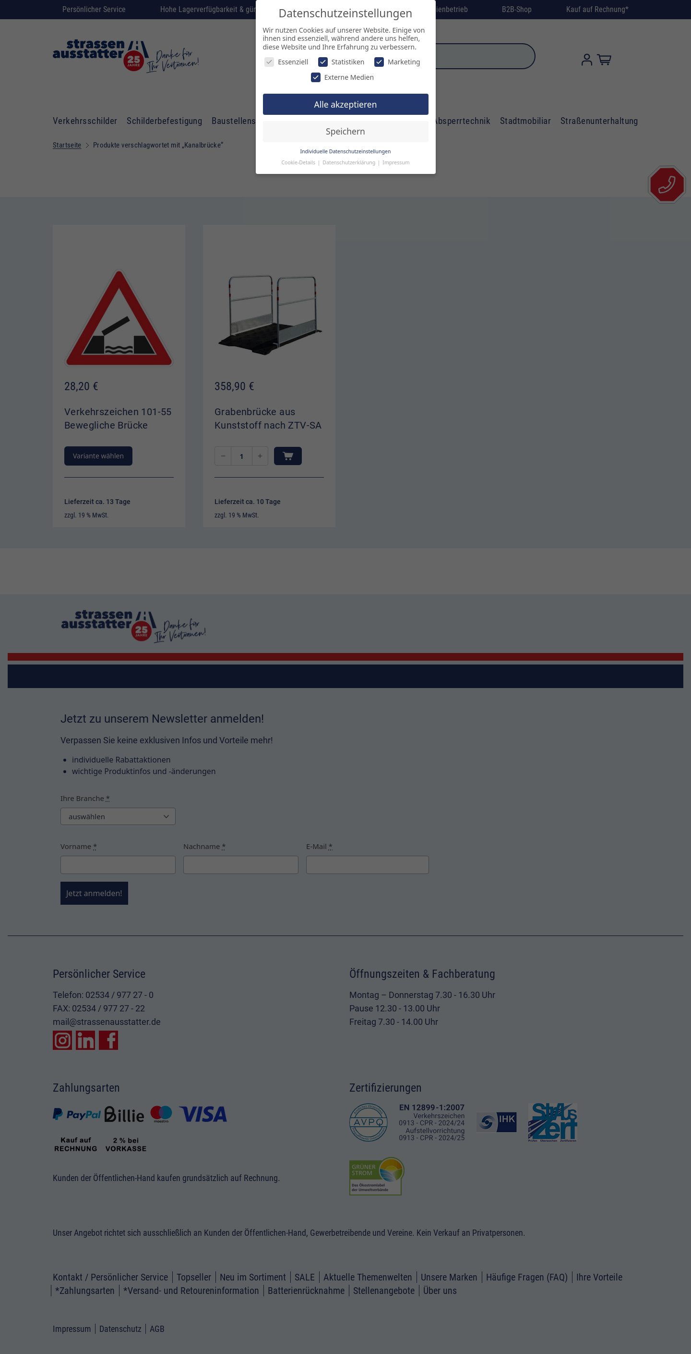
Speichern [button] (345, 131)
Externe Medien (342, 77)
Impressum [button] (395, 162)
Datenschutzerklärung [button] (349, 162)
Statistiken (341, 61)
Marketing (397, 61)
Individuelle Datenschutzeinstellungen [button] (345, 151)
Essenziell (286, 61)
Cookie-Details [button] (298, 162)
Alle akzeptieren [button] (345, 104)
